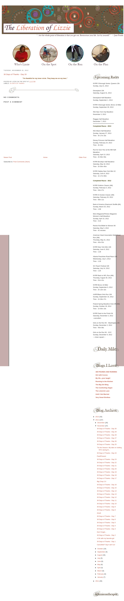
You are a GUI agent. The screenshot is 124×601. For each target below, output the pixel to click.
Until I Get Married (102, 394)
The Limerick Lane (102, 391)
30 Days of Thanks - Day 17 (106, 478)
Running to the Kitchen (104, 381)
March (99, 571)
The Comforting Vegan (104, 388)
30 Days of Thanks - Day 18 (106, 475)
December (101, 423)
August (100, 555)
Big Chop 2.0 (101, 481)
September (101, 552)
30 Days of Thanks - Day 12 (106, 497)
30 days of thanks (17, 83)
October (100, 549)
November (101, 426)
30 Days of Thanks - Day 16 (106, 485)
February (100, 574)
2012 (97, 420)
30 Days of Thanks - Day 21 (106, 466)
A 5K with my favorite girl (105, 538)
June (99, 561)
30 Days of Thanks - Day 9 (106, 507)
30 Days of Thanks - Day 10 (106, 503)
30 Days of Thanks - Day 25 (106, 444)
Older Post (82, 157)
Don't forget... (101, 532)
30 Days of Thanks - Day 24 (106, 453)
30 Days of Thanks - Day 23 (106, 459)
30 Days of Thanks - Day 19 (106, 472)
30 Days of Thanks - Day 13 (106, 494)
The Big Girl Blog (102, 385)
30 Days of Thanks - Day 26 (106, 441)
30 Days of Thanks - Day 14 (106, 491)
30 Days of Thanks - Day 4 (106, 526)
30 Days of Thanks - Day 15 (106, 488)
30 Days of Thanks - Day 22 (106, 462)
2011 (97, 581)
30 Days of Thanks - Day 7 (106, 516)
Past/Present (101, 456)
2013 (97, 417)
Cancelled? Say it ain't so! (106, 545)
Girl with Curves (102, 375)
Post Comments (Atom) (21, 162)
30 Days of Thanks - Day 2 (106, 535)
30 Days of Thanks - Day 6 (106, 519)
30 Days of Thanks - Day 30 (106, 429)
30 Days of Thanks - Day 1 (106, 541)
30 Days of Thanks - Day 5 (106, 522)
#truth (99, 513)
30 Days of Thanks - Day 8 (106, 510)
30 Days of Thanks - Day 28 (106, 435)
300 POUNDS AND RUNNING (106, 372)
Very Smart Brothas (103, 397)
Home (45, 157)
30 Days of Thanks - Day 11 (106, 500)
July (99, 558)
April (99, 568)
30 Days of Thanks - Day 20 (15, 74)
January (100, 577)
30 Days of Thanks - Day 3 (106, 529)
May (99, 564)
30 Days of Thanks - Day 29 (106, 432)
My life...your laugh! (103, 378)
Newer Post (8, 157)
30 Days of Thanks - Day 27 (106, 438)
